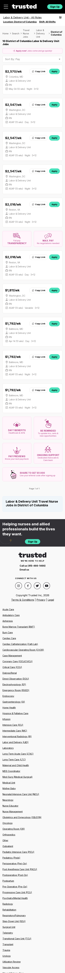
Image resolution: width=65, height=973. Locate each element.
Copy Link (38, 71)
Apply (54, 71)
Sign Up (55, 6)
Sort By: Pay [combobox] (12, 59)
